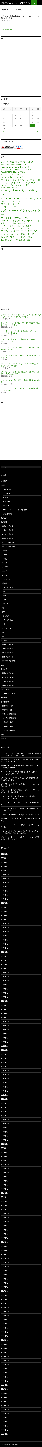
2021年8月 (5, 1087)
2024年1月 (5, 968)
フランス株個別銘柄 (9, 714)
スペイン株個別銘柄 (9, 718)
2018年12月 (5, 1213)
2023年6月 (5, 997)
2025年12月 (5, 874)
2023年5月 (5, 1001)
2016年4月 (5, 1340)
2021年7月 (5, 1091)
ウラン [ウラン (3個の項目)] (38, 180)
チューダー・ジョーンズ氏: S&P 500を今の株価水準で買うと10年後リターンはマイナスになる (21, 316)
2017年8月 (5, 1275)
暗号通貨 (5, 616)
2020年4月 (5, 1148)
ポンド (4, 571)
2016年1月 (5, 1352)
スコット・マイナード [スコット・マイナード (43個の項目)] (14, 206)
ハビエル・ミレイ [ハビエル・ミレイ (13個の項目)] (9, 223)
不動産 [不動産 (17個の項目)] (29, 237)
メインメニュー (39, 2)
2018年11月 (5, 1217)
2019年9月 (5, 1177)
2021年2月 (5, 1111)
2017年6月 (5, 1283)
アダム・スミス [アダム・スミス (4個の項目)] (25, 172)
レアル (4, 575)
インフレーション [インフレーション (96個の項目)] (12, 177)
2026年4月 (5, 858)
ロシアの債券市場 (8, 661)
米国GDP (6, 493)
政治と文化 (5, 669)
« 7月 (3, 132)
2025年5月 (5, 903)
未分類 (3, 738)
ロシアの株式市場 (8, 546)
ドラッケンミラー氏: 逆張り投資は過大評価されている (20, 815)
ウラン (5, 591)
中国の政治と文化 (8, 685)
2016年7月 (5, 1328)
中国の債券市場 (7, 649)
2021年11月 (5, 1074)
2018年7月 (5, 1234)
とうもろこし (7, 628)
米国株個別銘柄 (7, 726)
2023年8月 (5, 989)
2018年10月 (5, 1221)
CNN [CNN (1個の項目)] (25, 164)
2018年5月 (5, 1238)
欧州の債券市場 (7, 653)
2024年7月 (5, 944)
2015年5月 (5, 1385)
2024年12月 (5, 923)
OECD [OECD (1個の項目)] (24, 170)
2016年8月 (5, 1324)
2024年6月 (5, 948)
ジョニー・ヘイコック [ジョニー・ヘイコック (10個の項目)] (10, 201)
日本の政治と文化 (8, 673)
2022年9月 (5, 1034)
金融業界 (4, 481)
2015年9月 (5, 1369)
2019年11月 (5, 1168)
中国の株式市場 (7, 530)
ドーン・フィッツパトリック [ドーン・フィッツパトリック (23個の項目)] (15, 220)
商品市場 (4, 583)
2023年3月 (5, 1009)
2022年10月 (5, 1030)
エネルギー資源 (7, 587)
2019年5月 (5, 1193)
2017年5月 (5, 1287)
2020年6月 (5, 1140)
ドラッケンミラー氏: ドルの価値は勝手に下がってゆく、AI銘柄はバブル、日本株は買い (19, 832)
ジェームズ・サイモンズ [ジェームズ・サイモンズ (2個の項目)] (33, 199)
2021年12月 (5, 1070)
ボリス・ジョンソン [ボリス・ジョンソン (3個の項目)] (24, 228)
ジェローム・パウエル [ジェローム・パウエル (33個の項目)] (13, 198)
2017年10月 (5, 1266)
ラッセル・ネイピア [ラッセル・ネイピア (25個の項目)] (26, 233)
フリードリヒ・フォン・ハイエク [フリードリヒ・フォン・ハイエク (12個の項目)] (16, 226)
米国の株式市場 (7, 526)
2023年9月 (5, 985)
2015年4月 (5, 1389)
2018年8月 (5, 1230)
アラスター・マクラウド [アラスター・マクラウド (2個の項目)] (8, 174)
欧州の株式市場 (7, 534)
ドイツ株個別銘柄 (8, 730)
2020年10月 (5, 1123)
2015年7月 (5, 1377)
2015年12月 (5, 1356)
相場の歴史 (5, 698)
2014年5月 (5, 1434)
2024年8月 (5, 940)
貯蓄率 (5, 497)
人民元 (4, 555)
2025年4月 (5, 907)
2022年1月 (5, 1066)
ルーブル (5, 567)
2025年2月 (5, 915)
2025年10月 (5, 882)
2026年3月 (5, 862)
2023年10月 (5, 980)
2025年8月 (5, 891)
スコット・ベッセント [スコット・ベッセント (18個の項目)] (11, 204)
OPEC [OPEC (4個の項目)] (28, 170)
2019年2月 (5, 1205)
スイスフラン (7, 579)
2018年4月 (5, 1242)
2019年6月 (5, 1189)
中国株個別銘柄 (7, 710)
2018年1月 (5, 1254)
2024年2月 (5, 964)
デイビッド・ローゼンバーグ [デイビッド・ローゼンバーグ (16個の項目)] (15, 217)
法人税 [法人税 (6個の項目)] (22, 240)
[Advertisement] (21, 67)
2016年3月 (5, 1344)
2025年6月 (5, 899)
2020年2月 (5, 1156)
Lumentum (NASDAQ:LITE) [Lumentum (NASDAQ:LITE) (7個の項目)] (11, 170)
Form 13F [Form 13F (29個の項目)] (25, 167)
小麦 (3, 624)
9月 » (38, 132)
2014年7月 (5, 1426)
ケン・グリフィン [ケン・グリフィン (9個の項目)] (25, 185)
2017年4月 (5, 1291)
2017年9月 (5, 1270)
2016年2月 (5, 1348)
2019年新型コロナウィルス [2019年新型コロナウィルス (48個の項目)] (17, 161)
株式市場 (4, 522)
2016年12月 (5, 1307)
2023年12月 (5, 972)
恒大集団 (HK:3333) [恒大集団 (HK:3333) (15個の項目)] (10, 239)
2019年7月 (5, 1185)
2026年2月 (5, 866)
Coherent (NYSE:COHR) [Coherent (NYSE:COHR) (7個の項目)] (10, 167)
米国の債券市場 (7, 644)
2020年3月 (5, 1152)
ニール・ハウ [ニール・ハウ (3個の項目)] (35, 221)
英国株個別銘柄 (7, 722)
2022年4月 (5, 1054)
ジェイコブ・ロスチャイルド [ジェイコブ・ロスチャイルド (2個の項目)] (10, 187)
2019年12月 (5, 1164)
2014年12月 (5, 1405)
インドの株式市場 (8, 542)
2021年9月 (5, 1083)
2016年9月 (5, 1319)
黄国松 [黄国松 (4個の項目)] (28, 240)
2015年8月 (5, 1373)
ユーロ (4, 563)
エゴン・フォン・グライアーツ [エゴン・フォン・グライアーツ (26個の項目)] (18, 182)
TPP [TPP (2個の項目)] (19, 172)
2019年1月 (5, 1209)
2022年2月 (5, 1062)
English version (6, 30)
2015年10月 (5, 1364)
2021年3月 (5, 1107)
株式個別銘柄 (6, 702)
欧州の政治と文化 (8, 677)
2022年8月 (5, 1038)
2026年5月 (5, 854)
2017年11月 (5, 1262)
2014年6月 (5, 1430)
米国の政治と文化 (8, 681)
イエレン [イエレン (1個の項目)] (18, 174)
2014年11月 (5, 1409)
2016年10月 (5, 1315)
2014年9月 (5, 1418)
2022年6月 (5, 1046)
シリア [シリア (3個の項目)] (35, 185)
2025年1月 (5, 919)
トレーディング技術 (8, 693)
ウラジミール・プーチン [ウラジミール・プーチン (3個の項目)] (28, 180)
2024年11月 (5, 927)
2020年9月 (5, 1128)
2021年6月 (5, 1095)
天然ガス (6, 595)
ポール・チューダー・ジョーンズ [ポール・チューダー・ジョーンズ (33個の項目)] (19, 230)
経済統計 (4, 485)
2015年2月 (5, 1397)
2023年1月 (5, 1017)
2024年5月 (5, 952)
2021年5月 (5, 1099)
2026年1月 (5, 870)
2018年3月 (5, 1246)
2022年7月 (5, 1042)
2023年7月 (5, 993)
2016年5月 (5, 1336)
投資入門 (4, 518)
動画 (2, 734)
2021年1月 (5, 1115)
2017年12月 (5, 1258)
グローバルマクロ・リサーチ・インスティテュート (16, 2)
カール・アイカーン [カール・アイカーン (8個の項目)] (9, 185)
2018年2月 (5, 1250)
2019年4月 (5, 1197)
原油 (4, 600)
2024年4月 (5, 956)
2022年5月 (5, 1050)
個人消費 (6, 501)
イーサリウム (8, 620)
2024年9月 (5, 936)
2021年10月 (5, 1079)
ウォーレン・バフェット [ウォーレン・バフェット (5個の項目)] (10, 180)
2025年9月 (5, 887)
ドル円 (4, 559)
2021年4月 (5, 1103)
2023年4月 (5, 1005)
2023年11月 (5, 976)
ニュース (4, 665)
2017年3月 (5, 1295)
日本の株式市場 (7, 538)
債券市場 (4, 640)
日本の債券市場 (7, 657)
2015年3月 (5, 1393)
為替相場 (4, 551)
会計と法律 (5, 689)
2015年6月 (5, 1381)
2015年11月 (5, 1360)
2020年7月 (5, 1136)
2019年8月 (5, 1181)
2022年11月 (5, 1025)
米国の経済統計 (7, 489)
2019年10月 (5, 1172)
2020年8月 (5, 1132)
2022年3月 (5, 1058)
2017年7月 (5, 1279)
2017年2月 (5, 1299)
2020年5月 (5, 1144)
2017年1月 (5, 1303)
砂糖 (3, 612)
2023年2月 (5, 1013)
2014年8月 (5, 1422)
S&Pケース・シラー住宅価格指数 (15, 510)
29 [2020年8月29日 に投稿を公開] (32, 125)
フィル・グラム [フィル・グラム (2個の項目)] (22, 223)
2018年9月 (5, 1226)
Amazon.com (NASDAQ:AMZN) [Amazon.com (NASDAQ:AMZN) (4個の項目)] (12, 164)
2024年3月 (5, 960)
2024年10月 (5, 931)
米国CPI (6, 506)
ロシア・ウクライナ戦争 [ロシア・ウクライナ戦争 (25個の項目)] (13, 236)
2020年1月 (5, 1160)
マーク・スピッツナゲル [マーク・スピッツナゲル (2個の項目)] (8, 234)
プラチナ (5, 604)
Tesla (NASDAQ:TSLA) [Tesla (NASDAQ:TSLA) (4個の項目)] (9, 172)
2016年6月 (5, 1332)
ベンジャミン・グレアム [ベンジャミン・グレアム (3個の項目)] (9, 228)
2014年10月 (5, 1413)
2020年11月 (5, 1119)
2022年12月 (5, 1021)
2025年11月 (5, 878)
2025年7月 (5, 895)
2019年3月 (5, 1201)
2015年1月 (5, 1401)
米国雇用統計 (8, 514)
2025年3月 (5, 911)
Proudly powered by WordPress (10, 1444)
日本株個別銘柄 (7, 706)
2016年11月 (5, 1311)
